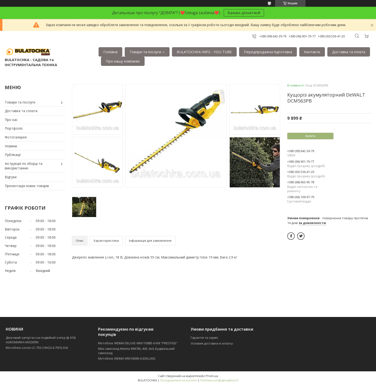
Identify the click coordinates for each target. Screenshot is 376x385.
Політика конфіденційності (219, 380)
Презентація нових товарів (27, 186)
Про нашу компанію (123, 61)
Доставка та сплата (348, 51)
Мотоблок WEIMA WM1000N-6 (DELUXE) (126, 358)
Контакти (312, 51)
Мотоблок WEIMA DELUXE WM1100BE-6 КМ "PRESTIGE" (138, 343)
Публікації (13, 154)
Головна (110, 51)
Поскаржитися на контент (178, 380)
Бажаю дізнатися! (244, 12)
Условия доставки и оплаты (212, 343)
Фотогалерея (16, 137)
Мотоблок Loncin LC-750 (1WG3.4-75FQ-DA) (37, 347)
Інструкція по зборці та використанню (23, 166)
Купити (310, 136)
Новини (11, 146)
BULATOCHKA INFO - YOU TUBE (204, 51)
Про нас (11, 119)
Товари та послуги (145, 51)
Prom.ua (212, 376)
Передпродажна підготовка (268, 51)
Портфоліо (14, 128)
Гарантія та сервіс (204, 337)
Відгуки (11, 177)
